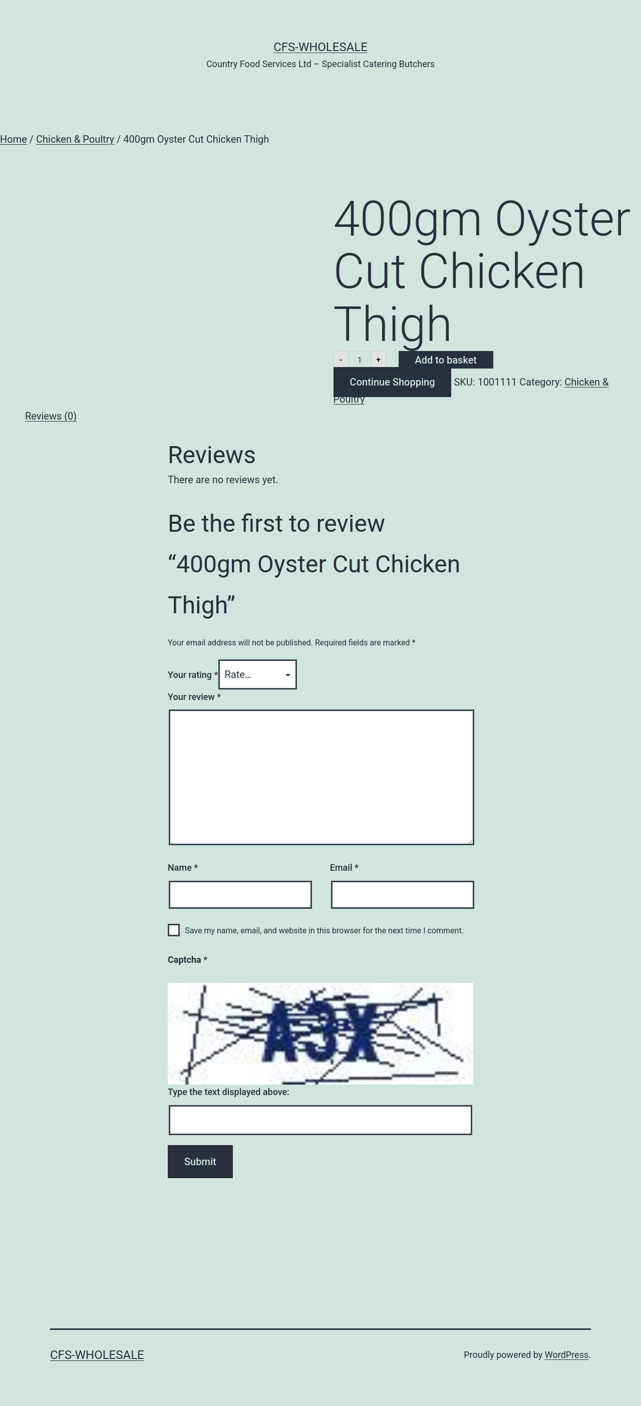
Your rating (193, 674)
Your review (194, 696)
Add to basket (446, 360)
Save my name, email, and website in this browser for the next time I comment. (324, 930)
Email (344, 867)
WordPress (566, 1354)
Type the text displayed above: (228, 1092)
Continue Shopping (392, 382)
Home (13, 139)
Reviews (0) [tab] (51, 416)
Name (183, 867)
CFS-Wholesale (320, 47)
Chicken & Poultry (75, 139)
